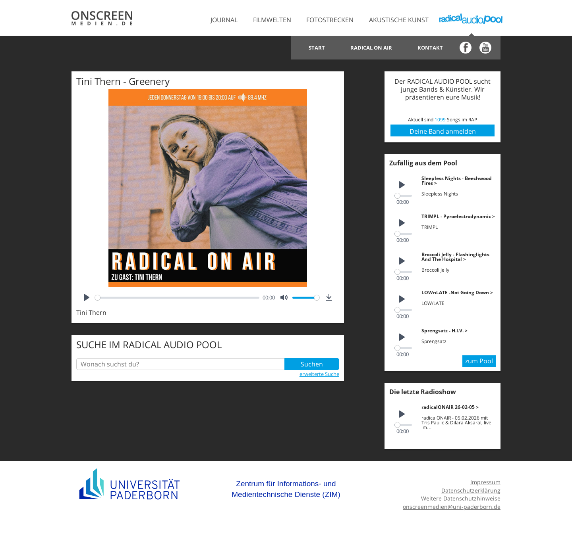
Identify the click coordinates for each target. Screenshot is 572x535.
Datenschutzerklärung (470, 490)
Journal (224, 19)
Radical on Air (371, 47)
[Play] (86, 297)
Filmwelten (272, 19)
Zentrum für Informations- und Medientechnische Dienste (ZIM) (286, 489)
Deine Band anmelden (443, 131)
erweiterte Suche (319, 374)
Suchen (312, 364)
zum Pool (479, 361)
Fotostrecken (330, 19)
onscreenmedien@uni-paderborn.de (451, 506)
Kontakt (430, 47)
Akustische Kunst (399, 19)
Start (317, 47)
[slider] (177, 297)
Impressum (485, 482)
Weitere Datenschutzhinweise (460, 498)
